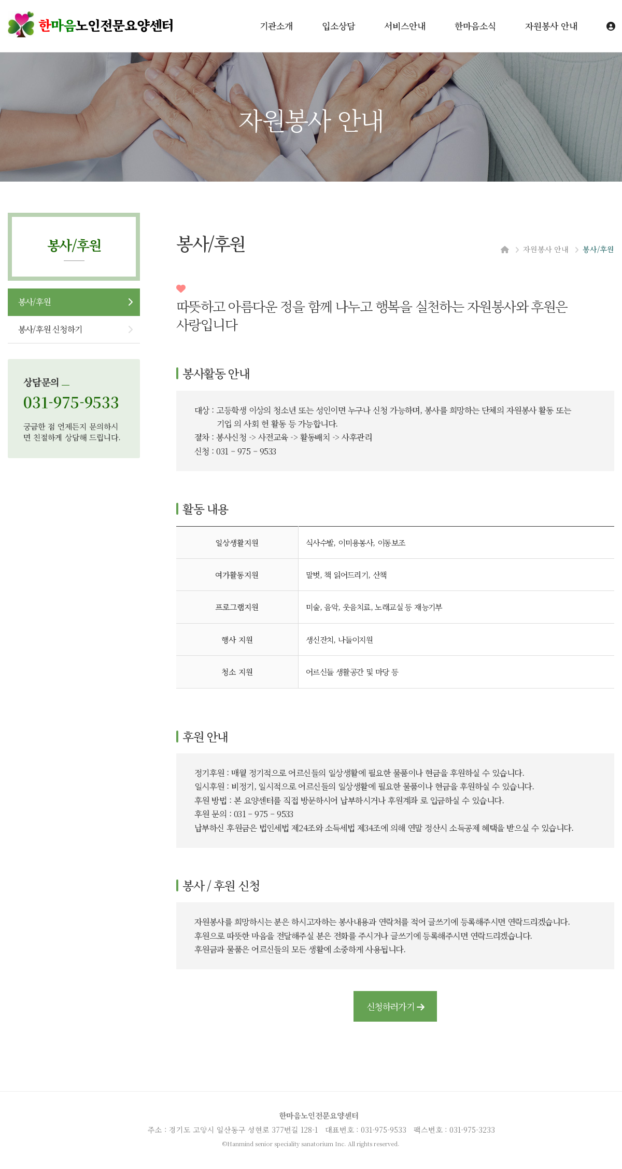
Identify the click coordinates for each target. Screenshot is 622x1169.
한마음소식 (475, 25)
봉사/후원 (34, 302)
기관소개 (276, 25)
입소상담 (338, 25)
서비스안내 (405, 25)
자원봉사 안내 (551, 25)
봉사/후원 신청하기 (50, 329)
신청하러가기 (395, 1006)
